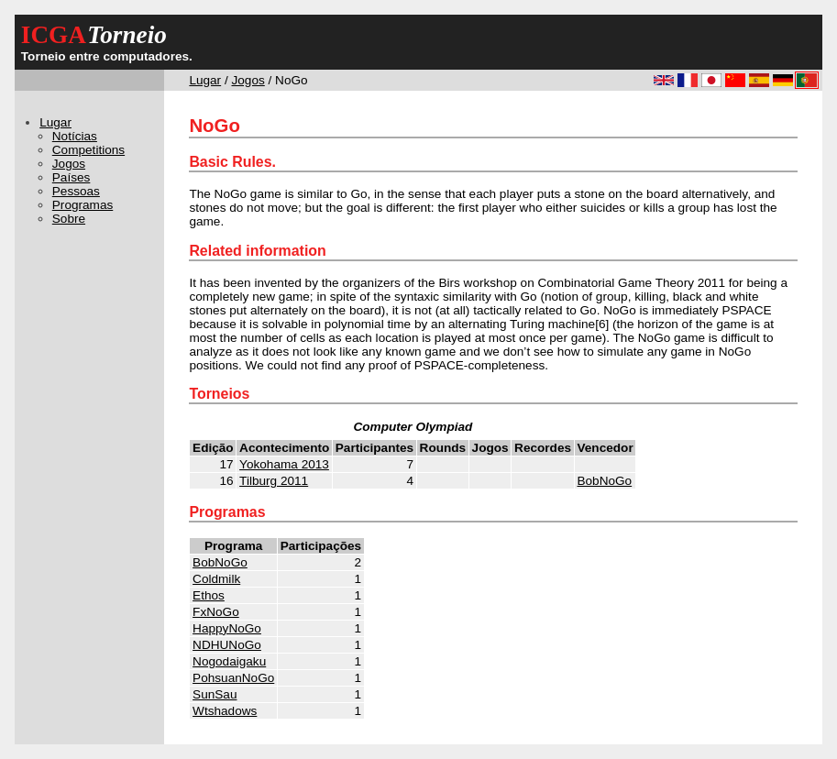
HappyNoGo (227, 628)
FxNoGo (216, 612)
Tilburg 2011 (273, 481)
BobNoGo (604, 481)
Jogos (248, 80)
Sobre (68, 219)
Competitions (88, 150)
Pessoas (76, 191)
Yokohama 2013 (284, 464)
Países (71, 177)
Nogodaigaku (229, 661)
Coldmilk (216, 579)
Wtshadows (225, 711)
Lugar (205, 80)
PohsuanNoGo (233, 678)
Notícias (74, 136)
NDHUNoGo (227, 645)
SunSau (215, 694)
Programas (82, 205)
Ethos (209, 595)
